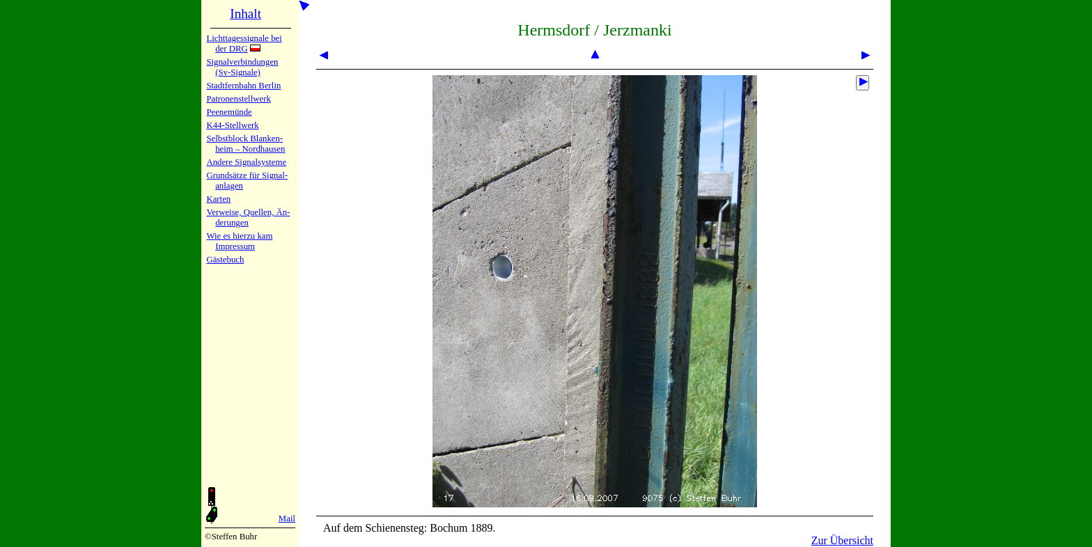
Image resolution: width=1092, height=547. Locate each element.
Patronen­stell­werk (238, 99)
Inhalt (245, 13)
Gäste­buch (225, 259)
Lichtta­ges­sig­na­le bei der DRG (243, 43)
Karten (218, 199)
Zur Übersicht (842, 540)
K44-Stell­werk (232, 125)
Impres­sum (235, 246)
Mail (287, 518)
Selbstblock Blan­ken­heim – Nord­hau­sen (245, 144)
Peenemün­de (228, 112)
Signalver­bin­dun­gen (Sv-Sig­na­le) (242, 67)
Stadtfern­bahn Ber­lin (243, 85)
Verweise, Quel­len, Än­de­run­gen (248, 217)
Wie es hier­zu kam (239, 236)
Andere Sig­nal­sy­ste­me (246, 162)
